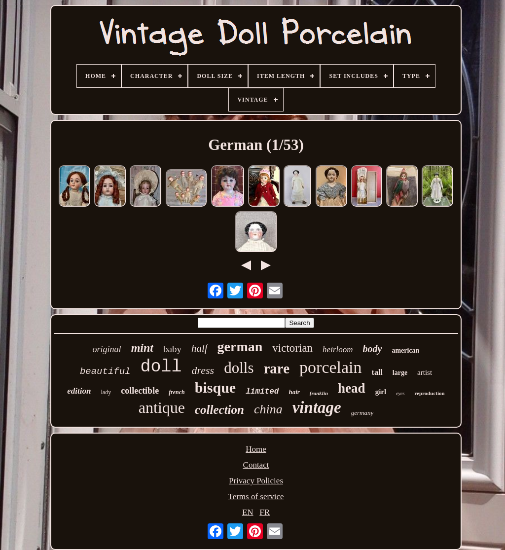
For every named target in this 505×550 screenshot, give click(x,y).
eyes (400, 393)
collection (219, 409)
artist (424, 372)
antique (162, 407)
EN (247, 512)
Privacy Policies (256, 480)
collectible (140, 391)
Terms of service (256, 496)
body (372, 348)
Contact (256, 465)
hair (294, 392)
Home (256, 449)
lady (106, 392)
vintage (316, 407)
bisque (215, 387)
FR (264, 512)
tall (377, 372)
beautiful (105, 371)
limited (262, 391)
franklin (319, 393)
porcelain (330, 367)
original (107, 349)
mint (142, 347)
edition (79, 391)
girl (381, 392)
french (177, 392)
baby (172, 349)
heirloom (338, 349)
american (405, 350)
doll (161, 367)
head (351, 388)
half (199, 348)
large (400, 372)
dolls (238, 367)
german (240, 346)
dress (203, 370)
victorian (292, 348)
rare (276, 368)
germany (362, 412)
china (268, 409)
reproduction (429, 393)
